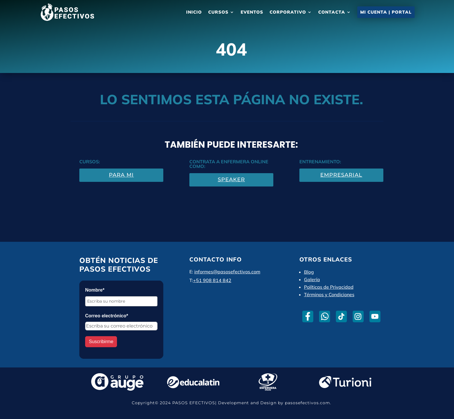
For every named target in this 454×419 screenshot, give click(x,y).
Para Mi (121, 175)
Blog (309, 272)
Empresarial (341, 175)
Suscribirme (101, 341)
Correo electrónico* (106, 315)
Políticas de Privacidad (329, 287)
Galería (312, 279)
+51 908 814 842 (212, 280)
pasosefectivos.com (307, 402)
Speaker (231, 179)
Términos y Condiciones (329, 294)
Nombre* (95, 290)
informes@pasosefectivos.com (227, 272)
